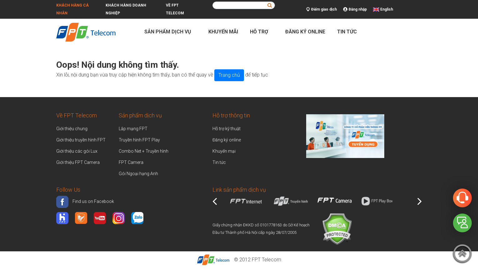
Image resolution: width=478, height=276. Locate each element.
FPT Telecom (266, 260)
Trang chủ (229, 75)
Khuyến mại (224, 151)
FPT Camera (131, 162)
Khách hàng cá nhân (72, 9)
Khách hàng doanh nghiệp (126, 9)
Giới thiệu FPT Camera (78, 162)
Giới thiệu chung (72, 128)
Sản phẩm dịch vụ (170, 32)
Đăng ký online (305, 32)
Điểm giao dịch (321, 9)
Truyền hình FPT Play (139, 139)
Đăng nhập (355, 9)
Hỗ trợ (261, 32)
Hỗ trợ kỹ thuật (226, 128)
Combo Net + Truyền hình (143, 151)
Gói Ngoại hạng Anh (138, 173)
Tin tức (347, 32)
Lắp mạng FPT (133, 128)
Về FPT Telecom (175, 9)
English (386, 9)
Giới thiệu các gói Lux (76, 151)
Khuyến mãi (223, 32)
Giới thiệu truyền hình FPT (81, 139)
